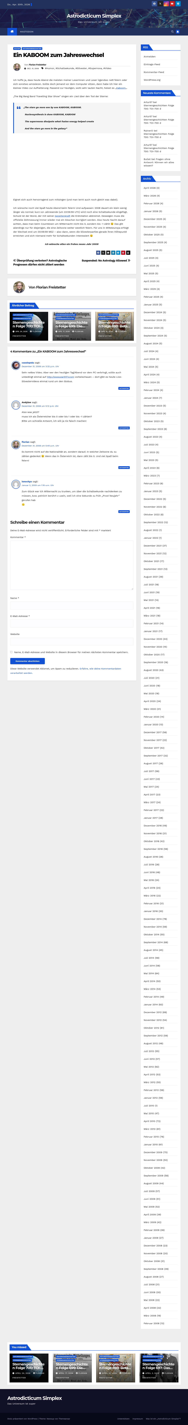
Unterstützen (123, 1419)
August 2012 (151, 1043)
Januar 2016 (151, 911)
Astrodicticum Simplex (94, 16)
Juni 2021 (149, 592)
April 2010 (149, 1121)
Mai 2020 (149, 693)
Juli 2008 (149, 1284)
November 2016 (153, 833)
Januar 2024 (151, 397)
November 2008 (153, 1253)
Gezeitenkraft (62, 216)
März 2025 (150, 289)
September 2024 (153, 335)
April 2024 (150, 374)
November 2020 (153, 646)
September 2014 (153, 942)
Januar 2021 (151, 631)
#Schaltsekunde (65, 68)
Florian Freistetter (37, 64)
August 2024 (151, 343)
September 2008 (153, 1269)
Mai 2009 (149, 1206)
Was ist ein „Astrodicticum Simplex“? (163, 1419)
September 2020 (153, 662)
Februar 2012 (151, 1090)
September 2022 (153, 522)
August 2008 (151, 1276)
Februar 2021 (151, 623)
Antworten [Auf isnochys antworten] (124, 511)
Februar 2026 (151, 203)
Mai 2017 (149, 786)
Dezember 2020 (153, 639)
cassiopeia (28, 362)
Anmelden (150, 56)
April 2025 (150, 281)
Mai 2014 (149, 973)
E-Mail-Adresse (20, 616)
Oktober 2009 (152, 1167)
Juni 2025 (149, 265)
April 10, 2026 (110, 1373)
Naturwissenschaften (32, 48)
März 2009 (150, 1222)
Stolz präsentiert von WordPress (22, 1419)
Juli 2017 (149, 771)
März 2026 (150, 195)
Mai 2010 (149, 1113)
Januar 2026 (151, 211)
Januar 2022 (151, 537)
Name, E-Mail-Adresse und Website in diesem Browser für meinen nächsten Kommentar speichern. (71, 652)
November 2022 (153, 506)
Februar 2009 (152, 1230)
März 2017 (149, 802)
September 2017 (153, 755)
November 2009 (153, 1160)
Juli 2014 (149, 957)
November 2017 (153, 740)
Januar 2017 (151, 817)
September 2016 (153, 849)
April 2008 (150, 1307)
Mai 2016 (149, 880)
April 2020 (150, 701)
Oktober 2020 (152, 654)
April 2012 (149, 1074)
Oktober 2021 (151, 561)
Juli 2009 (149, 1191)
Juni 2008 (149, 1292)
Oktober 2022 (152, 514)
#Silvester (81, 68)
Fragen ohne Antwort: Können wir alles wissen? (159, 162)
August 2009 (151, 1183)
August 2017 (151, 763)
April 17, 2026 (66, 1373)
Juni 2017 (149, 779)
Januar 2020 (151, 724)
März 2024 (150, 382)
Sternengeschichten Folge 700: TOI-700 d (29, 326)
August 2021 (151, 576)
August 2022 (151, 530)
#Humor (49, 68)
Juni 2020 (149, 685)
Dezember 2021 (153, 545)
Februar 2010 (151, 1136)
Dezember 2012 (153, 1012)
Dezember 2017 (153, 732)
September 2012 (153, 1035)
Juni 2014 (149, 965)
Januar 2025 (151, 304)
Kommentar (18, 537)
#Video (107, 68)
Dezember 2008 (153, 1245)
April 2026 (150, 188)
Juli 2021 (149, 584)
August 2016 (151, 856)
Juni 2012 (149, 1059)
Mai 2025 (149, 273)
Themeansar (64, 1419)
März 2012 (150, 1082)
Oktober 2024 (152, 327)
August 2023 (151, 436)
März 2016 (150, 895)
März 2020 (150, 709)
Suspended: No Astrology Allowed (106, 260)
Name (14, 598)
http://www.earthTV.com (60, 377)
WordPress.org (152, 80)
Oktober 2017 (151, 747)
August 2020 (151, 670)
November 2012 (153, 1020)
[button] (172, 31)
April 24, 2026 (23, 1373)
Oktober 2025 (152, 234)
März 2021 (150, 615)
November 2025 (153, 226)
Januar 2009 (151, 1237)
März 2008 (150, 1315)
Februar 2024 (151, 390)
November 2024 (153, 320)
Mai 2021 (149, 600)
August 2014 (151, 950)
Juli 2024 (149, 351)
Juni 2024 (149, 359)
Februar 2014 (151, 996)
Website (15, 634)
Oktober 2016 (151, 841)
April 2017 (149, 794)
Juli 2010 (149, 1105)
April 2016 (149, 887)
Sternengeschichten (22, 318)
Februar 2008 (152, 1323)
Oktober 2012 (151, 1027)
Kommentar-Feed (154, 72)
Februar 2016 (151, 903)
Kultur (17, 48)
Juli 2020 (149, 677)
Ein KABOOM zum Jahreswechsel (58, 55)
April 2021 (149, 607)
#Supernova (95, 68)
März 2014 (150, 989)
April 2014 (149, 981)
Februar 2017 (151, 810)
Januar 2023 (151, 491)
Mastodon (26, 31)
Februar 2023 (151, 483)
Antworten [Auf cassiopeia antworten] (124, 388)
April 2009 (150, 1214)
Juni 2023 (149, 452)
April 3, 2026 (152, 1373)
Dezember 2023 (153, 405)
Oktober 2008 (152, 1261)
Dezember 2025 (153, 219)
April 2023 (150, 467)
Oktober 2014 (151, 934)
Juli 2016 (149, 864)
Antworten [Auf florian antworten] (124, 467)
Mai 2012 (149, 1066)
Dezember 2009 (153, 1152)
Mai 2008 (149, 1300)
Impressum (137, 1419)
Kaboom (121, 88)
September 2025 (153, 242)
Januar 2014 (151, 1004)
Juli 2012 (149, 1051)
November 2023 (153, 413)
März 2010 (150, 1129)
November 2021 (153, 553)
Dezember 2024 (153, 312)
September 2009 (153, 1175)
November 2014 (153, 926)
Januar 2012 (151, 1097)
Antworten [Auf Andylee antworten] (124, 428)
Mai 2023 (149, 460)
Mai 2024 (149, 366)
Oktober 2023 (152, 421)
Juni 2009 (149, 1199)
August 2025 (151, 250)
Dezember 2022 (153, 499)
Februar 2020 (151, 716)
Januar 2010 (151, 1144)
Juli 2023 (149, 444)
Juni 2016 (149, 872)
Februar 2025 (151, 296)
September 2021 (153, 569)
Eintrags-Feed (152, 64)
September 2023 (153, 429)
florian (25, 442)
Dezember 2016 (153, 825)
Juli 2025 (149, 258)
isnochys (27, 481)
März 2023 (150, 475)
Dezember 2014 (153, 919)
